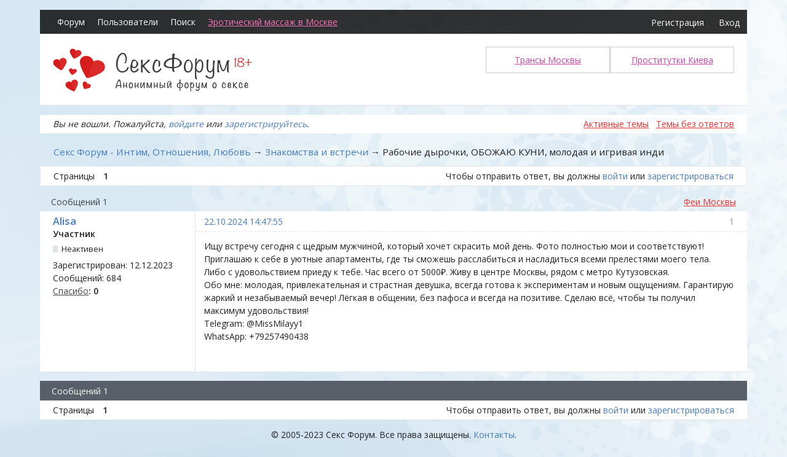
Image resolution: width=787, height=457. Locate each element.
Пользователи (127, 22)
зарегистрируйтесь (265, 124)
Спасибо (71, 291)
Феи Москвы (710, 202)
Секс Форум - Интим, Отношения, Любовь (152, 152)
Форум (71, 22)
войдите (186, 124)
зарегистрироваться (690, 176)
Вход (729, 22)
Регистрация (677, 22)
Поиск (183, 22)
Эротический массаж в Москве (273, 22)
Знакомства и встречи (316, 152)
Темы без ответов (695, 124)
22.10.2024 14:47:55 (243, 221)
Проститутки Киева (672, 60)
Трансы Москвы (548, 60)
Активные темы (616, 124)
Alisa (64, 221)
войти (615, 176)
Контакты (494, 434)
